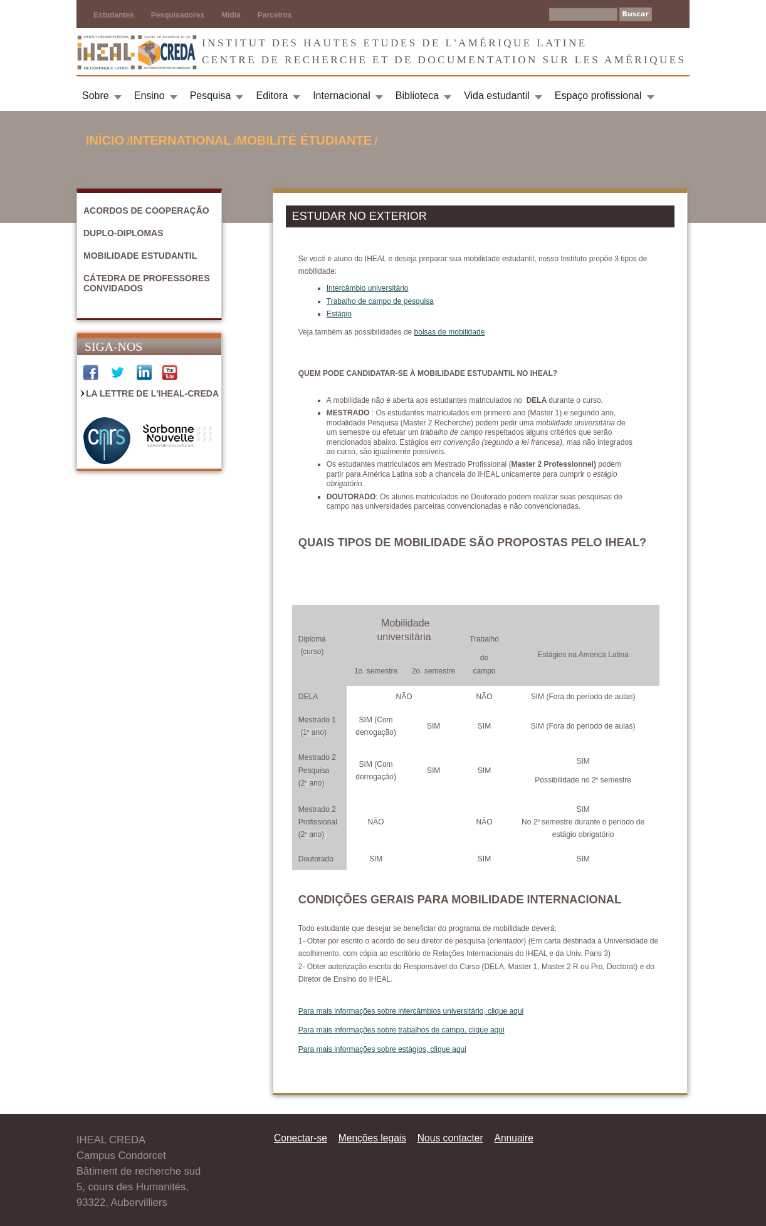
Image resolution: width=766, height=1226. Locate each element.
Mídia (231, 15)
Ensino (149, 95)
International (180, 140)
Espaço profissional (598, 95)
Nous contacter (450, 1138)
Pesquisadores (177, 15)
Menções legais (372, 1138)
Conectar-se (300, 1138)
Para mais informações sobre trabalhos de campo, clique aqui (401, 1030)
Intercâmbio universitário (368, 288)
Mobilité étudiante (304, 140)
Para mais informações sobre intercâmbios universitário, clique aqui (411, 1011)
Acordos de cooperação (146, 210)
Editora (272, 95)
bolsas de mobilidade (449, 332)
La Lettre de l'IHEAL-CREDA (152, 393)
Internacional (341, 95)
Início (105, 140)
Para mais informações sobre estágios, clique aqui (382, 1049)
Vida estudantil (497, 95)
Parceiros (275, 15)
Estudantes (113, 15)
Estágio (339, 313)
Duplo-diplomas (123, 233)
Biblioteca (417, 95)
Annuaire (514, 1138)
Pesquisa (210, 95)
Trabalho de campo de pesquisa (380, 301)
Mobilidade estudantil (140, 256)
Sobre (95, 95)
